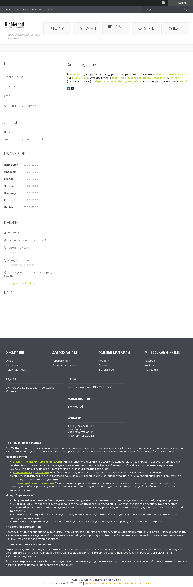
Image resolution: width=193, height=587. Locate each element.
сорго (115, 77)
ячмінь (75, 77)
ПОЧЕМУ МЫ (87, 28)
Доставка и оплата (64, 365)
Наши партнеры (16, 369)
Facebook (150, 360)
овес (85, 77)
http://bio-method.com (23, 283)
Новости (9, 86)
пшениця (159, 74)
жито (185, 74)
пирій (183, 81)
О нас (9, 360)
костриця (110, 81)
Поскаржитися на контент (100, 583)
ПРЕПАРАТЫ (116, 26)
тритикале (173, 74)
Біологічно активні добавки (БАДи (37, 461)
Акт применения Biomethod (22, 106)
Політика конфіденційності (133, 583)
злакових (76, 74)
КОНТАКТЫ (175, 28)
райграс (98, 81)
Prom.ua (116, 579)
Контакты (12, 365)
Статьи (8, 96)
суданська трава (131, 77)
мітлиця (122, 81)
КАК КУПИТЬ (146, 28)
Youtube (150, 365)
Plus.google (152, 369)
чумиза (174, 77)
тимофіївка (135, 81)
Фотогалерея (106, 369)
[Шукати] (185, 9)
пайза (147, 77)
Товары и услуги (14, 76)
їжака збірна (160, 77)
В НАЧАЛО (57, 28)
